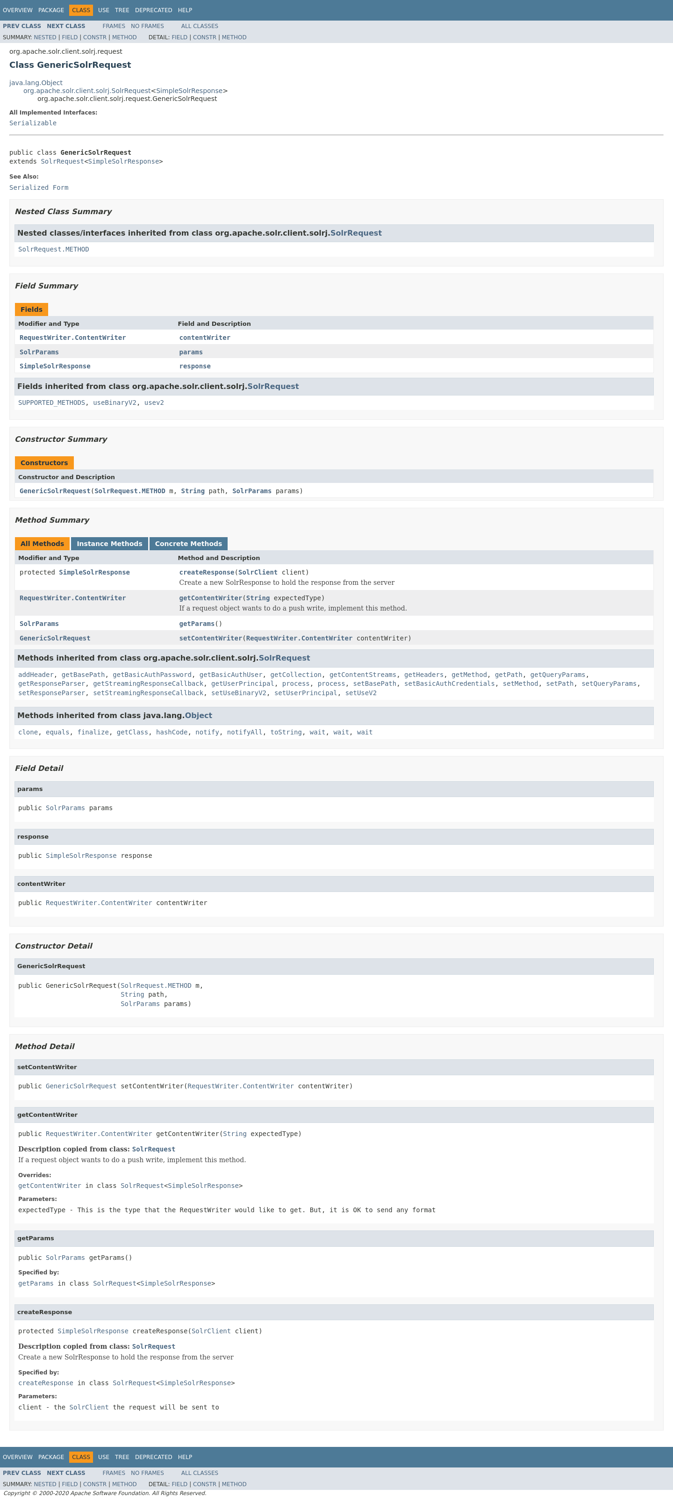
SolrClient (258, 572)
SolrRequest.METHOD (53, 249)
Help (185, 10)
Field (70, 37)
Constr (95, 37)
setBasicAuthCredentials (449, 683)
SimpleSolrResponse (189, 90)
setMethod (520, 683)
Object (199, 715)
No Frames (147, 26)
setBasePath (375, 683)
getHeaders (424, 674)
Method (124, 37)
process (296, 683)
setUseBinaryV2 (238, 693)
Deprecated (153, 10)
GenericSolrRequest (55, 491)
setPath (560, 683)
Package (51, 10)
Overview (18, 10)
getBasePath (83, 674)
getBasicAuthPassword (152, 674)
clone (28, 732)
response (195, 366)
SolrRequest (62, 161)
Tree (122, 10)
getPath (509, 674)
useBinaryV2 (114, 402)
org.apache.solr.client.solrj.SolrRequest (86, 90)
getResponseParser (51, 683)
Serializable (33, 123)
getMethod (469, 674)
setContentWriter (211, 638)
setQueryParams (609, 683)
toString (286, 732)
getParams (197, 623)
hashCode (171, 732)
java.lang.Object (36, 82)
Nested (45, 37)
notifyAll (245, 732)
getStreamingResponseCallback (148, 683)
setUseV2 (361, 693)
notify (207, 732)
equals (58, 732)
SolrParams (39, 352)
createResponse (207, 572)
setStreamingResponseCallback (148, 693)
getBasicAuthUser (231, 674)
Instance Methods (109, 543)
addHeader (36, 674)
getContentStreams (362, 674)
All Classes (199, 26)
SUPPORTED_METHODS (51, 402)
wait (318, 732)
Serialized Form (38, 187)
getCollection (296, 674)
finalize (92, 732)
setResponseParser (51, 693)
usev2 (154, 402)
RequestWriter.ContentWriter (73, 337)
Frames (114, 26)
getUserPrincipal (242, 683)
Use (103, 10)
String (193, 491)
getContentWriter (211, 598)
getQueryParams (558, 674)
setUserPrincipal (305, 693)
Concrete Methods (188, 543)
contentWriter (205, 337)
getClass (132, 732)
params (191, 352)
